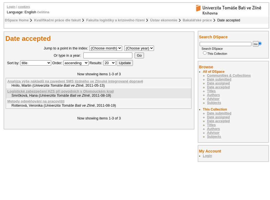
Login (11, 6)
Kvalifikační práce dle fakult (57, 20)
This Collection (215, 53)
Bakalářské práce (197, 20)
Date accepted (218, 87)
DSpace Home (17, 20)
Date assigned (218, 83)
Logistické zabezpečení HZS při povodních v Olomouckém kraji (60, 91)
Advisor (213, 99)
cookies (24, 6)
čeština (43, 12)
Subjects (214, 103)
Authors (213, 95)
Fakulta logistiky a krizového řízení (115, 20)
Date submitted (219, 79)
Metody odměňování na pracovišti (36, 101)
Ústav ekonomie (163, 20)
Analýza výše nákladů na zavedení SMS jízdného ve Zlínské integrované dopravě (75, 81)
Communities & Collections (229, 76)
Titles (211, 91)
